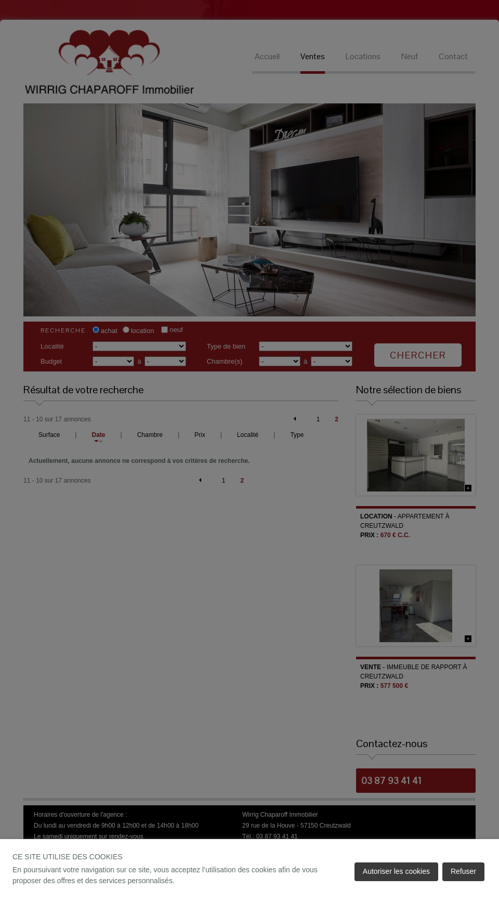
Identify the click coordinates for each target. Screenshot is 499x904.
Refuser (463, 871)
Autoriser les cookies (396, 871)
